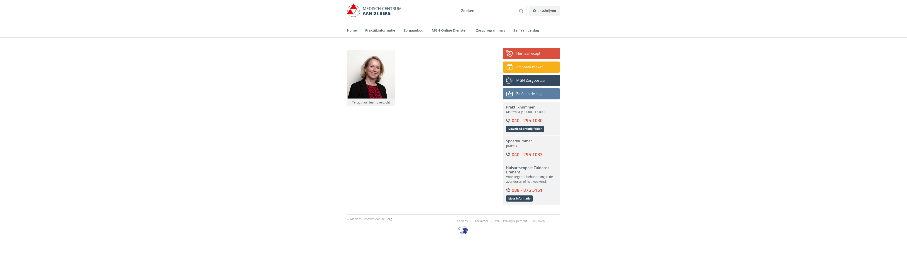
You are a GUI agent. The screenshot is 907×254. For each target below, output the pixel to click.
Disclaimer (481, 221)
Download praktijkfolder (525, 129)
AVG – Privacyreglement (510, 221)
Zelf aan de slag (526, 30)
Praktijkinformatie (380, 30)
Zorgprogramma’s (490, 30)
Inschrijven (544, 10)
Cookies (462, 221)
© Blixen (539, 221)
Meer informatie (519, 198)
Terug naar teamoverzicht (371, 102)
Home (352, 30)
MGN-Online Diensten (450, 30)
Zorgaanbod (413, 30)
